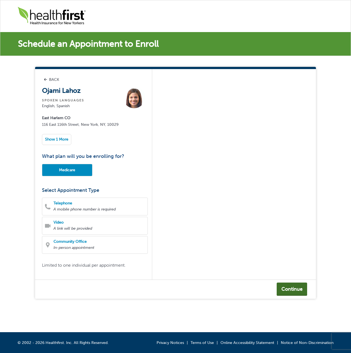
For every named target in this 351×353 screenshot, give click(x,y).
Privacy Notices (170, 342)
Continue (291, 289)
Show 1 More (56, 139)
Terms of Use (202, 342)
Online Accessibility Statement (247, 342)
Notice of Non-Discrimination (307, 342)
